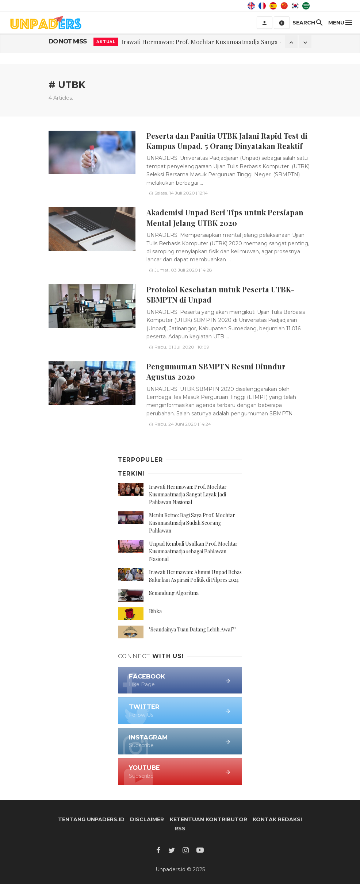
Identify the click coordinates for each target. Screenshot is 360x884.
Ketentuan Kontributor (208, 819)
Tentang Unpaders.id (91, 819)
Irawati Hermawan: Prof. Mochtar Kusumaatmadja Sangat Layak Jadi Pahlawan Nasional (188, 494)
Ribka (155, 611)
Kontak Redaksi (277, 819)
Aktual (105, 41)
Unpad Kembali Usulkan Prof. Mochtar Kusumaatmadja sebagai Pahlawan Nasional (193, 551)
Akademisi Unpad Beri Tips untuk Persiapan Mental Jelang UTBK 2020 (224, 217)
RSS (180, 828)
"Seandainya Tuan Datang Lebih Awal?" (192, 629)
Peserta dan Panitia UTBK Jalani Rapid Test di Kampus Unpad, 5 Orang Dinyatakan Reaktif (226, 141)
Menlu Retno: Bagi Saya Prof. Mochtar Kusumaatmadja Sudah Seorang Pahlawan (192, 523)
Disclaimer (147, 819)
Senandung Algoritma (174, 592)
